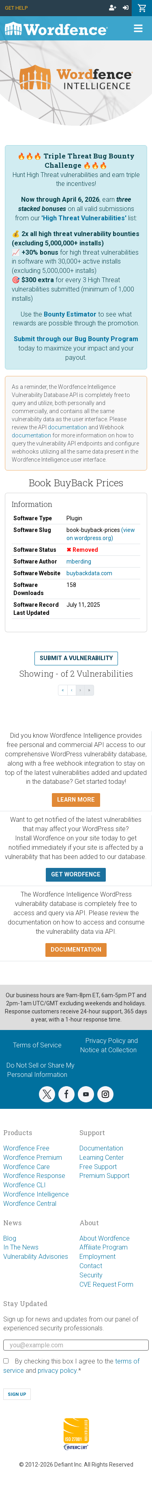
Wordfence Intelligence (36, 1194)
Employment (97, 1256)
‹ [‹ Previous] (72, 690)
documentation (67, 427)
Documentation (101, 1148)
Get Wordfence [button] (76, 874)
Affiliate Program (103, 1247)
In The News (21, 1247)
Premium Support (104, 1176)
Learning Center (101, 1157)
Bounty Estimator (70, 314)
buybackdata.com (89, 573)
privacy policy (57, 1370)
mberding (78, 561)
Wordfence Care (26, 1167)
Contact (90, 1266)
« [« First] (63, 690)
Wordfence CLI (24, 1185)
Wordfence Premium (32, 1157)
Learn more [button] (76, 799)
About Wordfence (104, 1238)
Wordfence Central (29, 1203)
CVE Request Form (106, 1284)
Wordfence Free (26, 1148)
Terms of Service (37, 1045)
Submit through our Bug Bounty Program (76, 339)
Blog (9, 1238)
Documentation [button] (76, 949)
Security (91, 1275)
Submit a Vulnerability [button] (76, 658)
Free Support (98, 1167)
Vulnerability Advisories (35, 1256)
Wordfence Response (34, 1176)
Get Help (16, 8)
